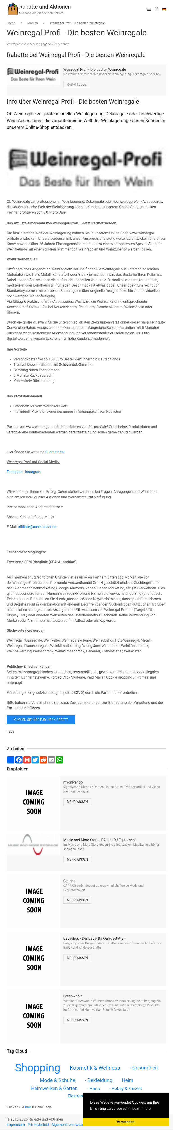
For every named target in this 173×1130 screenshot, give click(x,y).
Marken (35, 44)
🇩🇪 (164, 9)
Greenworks (72, 996)
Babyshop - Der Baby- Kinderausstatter (94, 938)
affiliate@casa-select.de (37, 527)
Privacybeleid (38, 1125)
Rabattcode (76, 84)
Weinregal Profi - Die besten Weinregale (94, 69)
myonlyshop (73, 782)
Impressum (16, 1125)
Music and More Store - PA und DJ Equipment (99, 840)
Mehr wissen (77, 802)
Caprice (69, 881)
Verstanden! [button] (126, 1122)
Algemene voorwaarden (70, 1125)
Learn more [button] (141, 1108)
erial (61, 452)
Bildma (51, 452)
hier (28, 1107)
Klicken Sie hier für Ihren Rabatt (41, 720)
